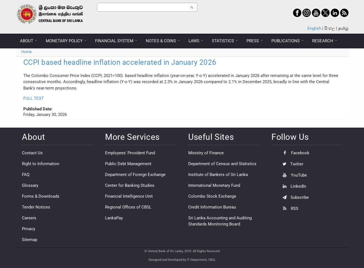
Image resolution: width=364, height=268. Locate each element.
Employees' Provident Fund (130, 152)
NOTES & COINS (163, 40)
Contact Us (32, 152)
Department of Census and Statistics (222, 163)
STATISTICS (225, 40)
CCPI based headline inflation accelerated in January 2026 (120, 62)
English (314, 28)
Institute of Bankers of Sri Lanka (218, 174)
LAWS (196, 40)
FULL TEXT (33, 98)
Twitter (291, 164)
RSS (289, 208)
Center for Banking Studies (129, 185)
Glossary (30, 185)
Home (26, 51)
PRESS (254, 40)
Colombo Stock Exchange (212, 196)
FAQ (25, 174)
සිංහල (329, 28)
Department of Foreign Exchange (135, 174)
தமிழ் (343, 28)
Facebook (294, 152)
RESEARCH (324, 40)
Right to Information (40, 163)
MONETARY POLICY (66, 40)
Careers (29, 217)
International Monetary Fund (214, 185)
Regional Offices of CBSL (128, 207)
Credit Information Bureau (212, 207)
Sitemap (29, 239)
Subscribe (294, 197)
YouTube (293, 175)
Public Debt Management (128, 163)
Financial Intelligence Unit (129, 196)
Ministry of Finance (206, 152)
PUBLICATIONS (287, 40)
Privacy (28, 228)
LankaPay (114, 217)
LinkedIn (293, 186)
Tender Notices (36, 207)
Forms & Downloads (40, 196)
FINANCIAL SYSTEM (116, 40)
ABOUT (28, 40)
